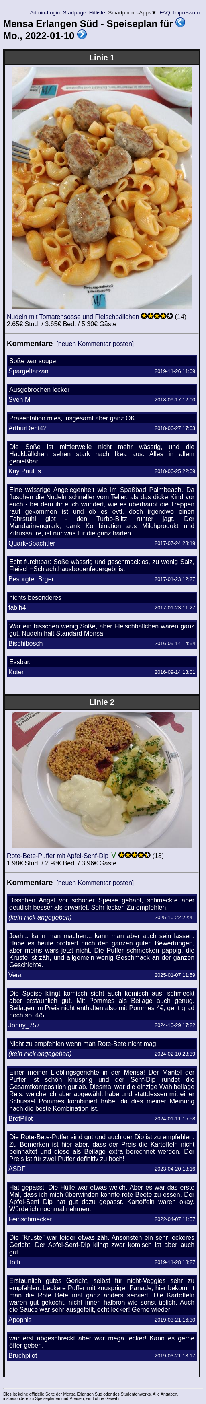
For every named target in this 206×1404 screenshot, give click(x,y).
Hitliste (97, 13)
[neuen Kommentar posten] (95, 343)
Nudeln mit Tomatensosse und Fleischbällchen (73, 316)
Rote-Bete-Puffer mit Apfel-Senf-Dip (57, 855)
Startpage (74, 13)
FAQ (165, 13)
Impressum (186, 13)
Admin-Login (45, 13)
